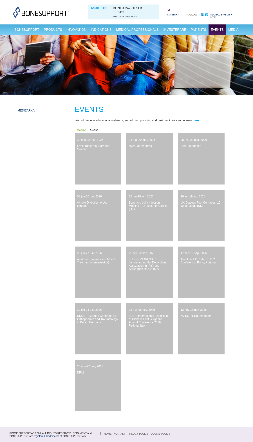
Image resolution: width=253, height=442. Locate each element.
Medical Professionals (137, 29)
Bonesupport (26, 29)
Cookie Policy (160, 433)
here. (196, 120)
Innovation (76, 29)
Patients (198, 29)
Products (53, 29)
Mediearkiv (26, 110)
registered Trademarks (46, 436)
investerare (174, 29)
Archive (94, 130)
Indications (101, 29)
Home (108, 433)
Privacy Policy (138, 433)
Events (217, 29)
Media (233, 29)
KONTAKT (173, 14)
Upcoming (80, 130)
